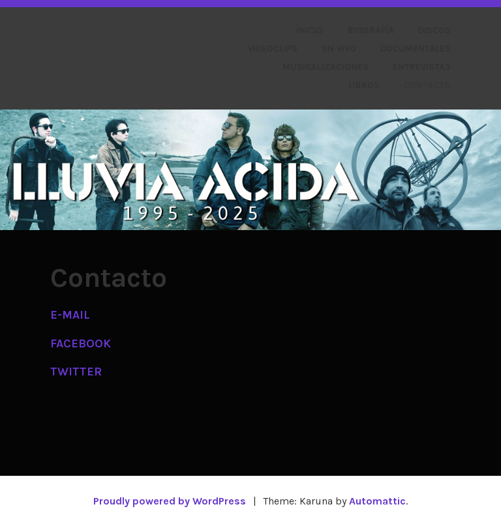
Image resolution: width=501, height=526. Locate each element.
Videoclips (272, 48)
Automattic (377, 501)
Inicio (309, 30)
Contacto (427, 85)
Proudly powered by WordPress (169, 501)
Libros (364, 85)
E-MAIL (70, 315)
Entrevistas (422, 66)
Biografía (371, 30)
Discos (434, 30)
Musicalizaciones (325, 66)
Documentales (415, 48)
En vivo (339, 48)
